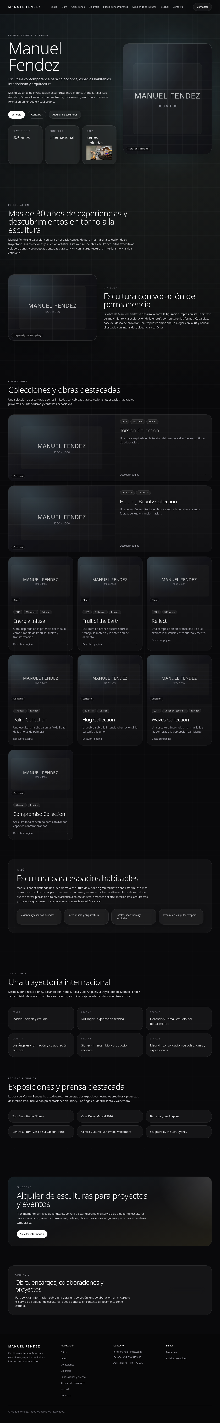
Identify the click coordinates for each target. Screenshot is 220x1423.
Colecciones (78, 6)
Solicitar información (32, 1234)
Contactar (202, 6)
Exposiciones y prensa (115, 6)
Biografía (94, 6)
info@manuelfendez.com (127, 1351)
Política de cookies (176, 1358)
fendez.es (171, 1352)
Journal (165, 6)
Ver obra (16, 114)
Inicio (54, 6)
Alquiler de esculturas (144, 6)
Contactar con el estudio (187, 1290)
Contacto (178, 6)
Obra (64, 6)
